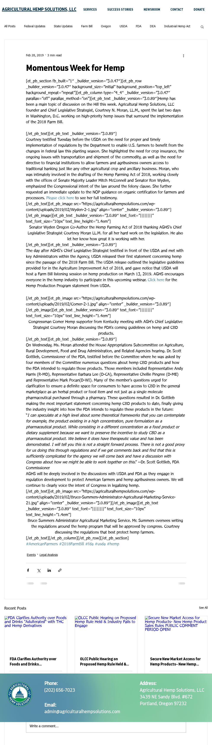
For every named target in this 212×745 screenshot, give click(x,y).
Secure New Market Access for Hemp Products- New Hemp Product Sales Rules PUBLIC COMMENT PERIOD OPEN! (175, 662)
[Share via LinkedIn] (49, 570)
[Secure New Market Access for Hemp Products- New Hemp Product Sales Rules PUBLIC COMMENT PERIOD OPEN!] (176, 633)
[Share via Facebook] (28, 570)
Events (31, 555)
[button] (202, 26)
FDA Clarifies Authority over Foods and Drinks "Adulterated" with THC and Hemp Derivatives (33, 662)
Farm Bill (86, 26)
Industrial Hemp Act (177, 26)
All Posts (9, 26)
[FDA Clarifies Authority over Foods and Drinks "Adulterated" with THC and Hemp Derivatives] (36, 633)
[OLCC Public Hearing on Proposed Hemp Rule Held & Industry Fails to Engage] (106, 633)
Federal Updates (34, 26)
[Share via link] (60, 570)
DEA (153, 26)
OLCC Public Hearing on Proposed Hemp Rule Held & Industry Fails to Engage (103, 662)
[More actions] (183, 55)
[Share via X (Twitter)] (39, 570)
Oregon (106, 26)
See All (203, 607)
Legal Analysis (49, 555)
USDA (123, 26)
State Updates (63, 26)
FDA (138, 26)
